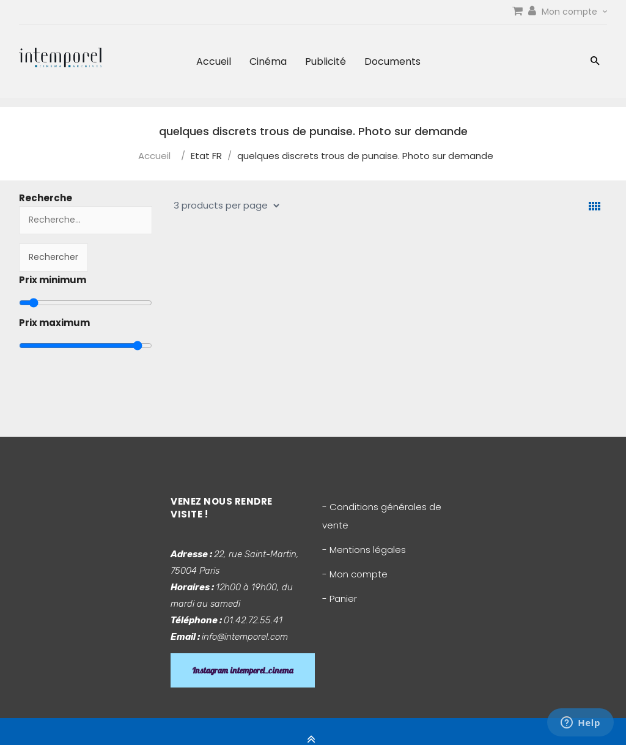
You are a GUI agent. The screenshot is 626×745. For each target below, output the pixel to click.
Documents (392, 61)
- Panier (339, 598)
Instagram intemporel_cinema (242, 670)
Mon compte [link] (574, 12)
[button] (595, 62)
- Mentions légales (364, 549)
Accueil (213, 61)
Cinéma (268, 61)
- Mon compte (355, 574)
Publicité (325, 61)
